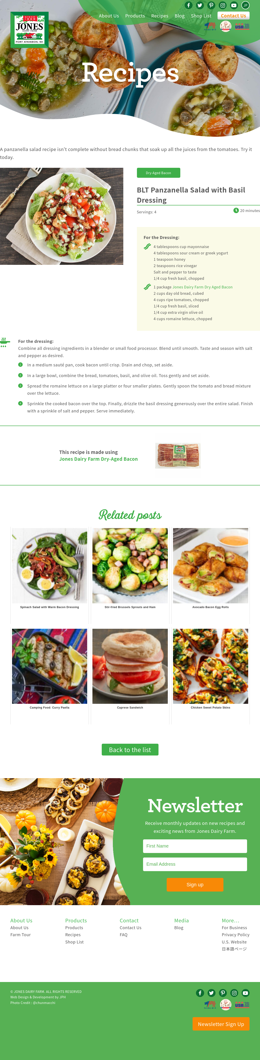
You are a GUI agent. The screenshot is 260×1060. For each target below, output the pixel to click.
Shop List (74, 942)
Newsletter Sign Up (221, 1023)
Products (74, 927)
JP (246, 5)
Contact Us (233, 15)
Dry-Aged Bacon (158, 173)
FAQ (124, 934)
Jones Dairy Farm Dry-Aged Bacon (98, 459)
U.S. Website (234, 942)
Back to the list (130, 749)
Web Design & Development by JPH (38, 997)
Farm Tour (20, 934)
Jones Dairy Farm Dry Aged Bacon (203, 287)
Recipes (73, 934)
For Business (234, 927)
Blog (178, 927)
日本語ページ (234, 949)
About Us (19, 927)
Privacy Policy (236, 934)
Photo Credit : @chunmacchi (32, 1002)
